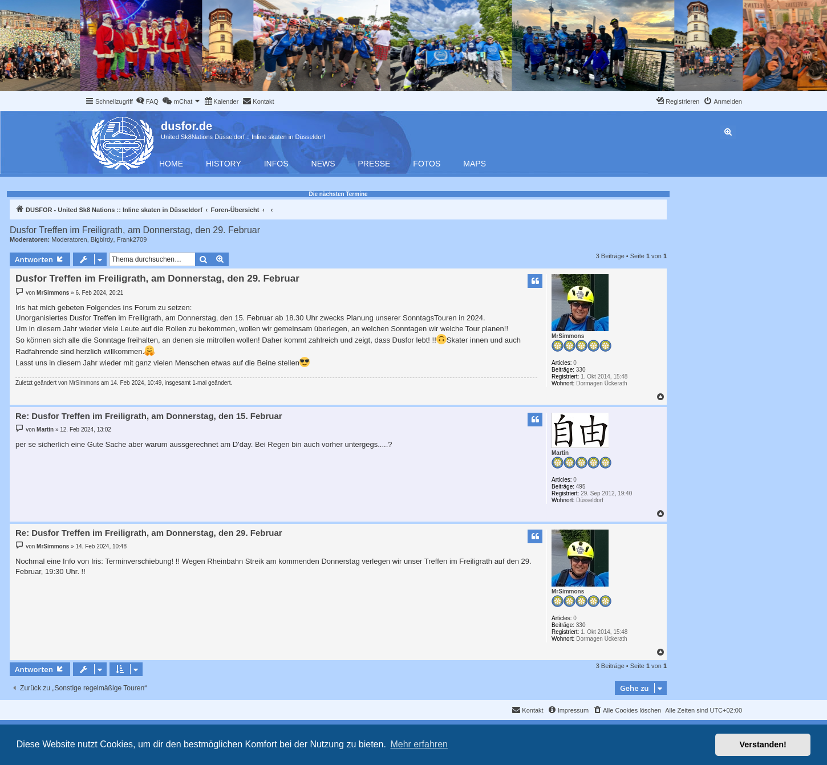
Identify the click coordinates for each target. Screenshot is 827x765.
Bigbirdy (102, 239)
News (323, 163)
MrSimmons (568, 336)
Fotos (426, 163)
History (223, 163)
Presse (374, 163)
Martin (560, 453)
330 (581, 370)
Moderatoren (69, 239)
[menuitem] (147, 101)
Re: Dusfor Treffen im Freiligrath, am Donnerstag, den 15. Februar (148, 416)
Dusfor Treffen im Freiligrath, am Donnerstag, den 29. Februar (135, 230)
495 (581, 486)
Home (171, 163)
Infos (276, 163)
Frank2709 (132, 239)
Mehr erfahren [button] (419, 744)
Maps (474, 163)
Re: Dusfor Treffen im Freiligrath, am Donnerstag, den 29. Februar (148, 533)
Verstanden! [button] (763, 744)
